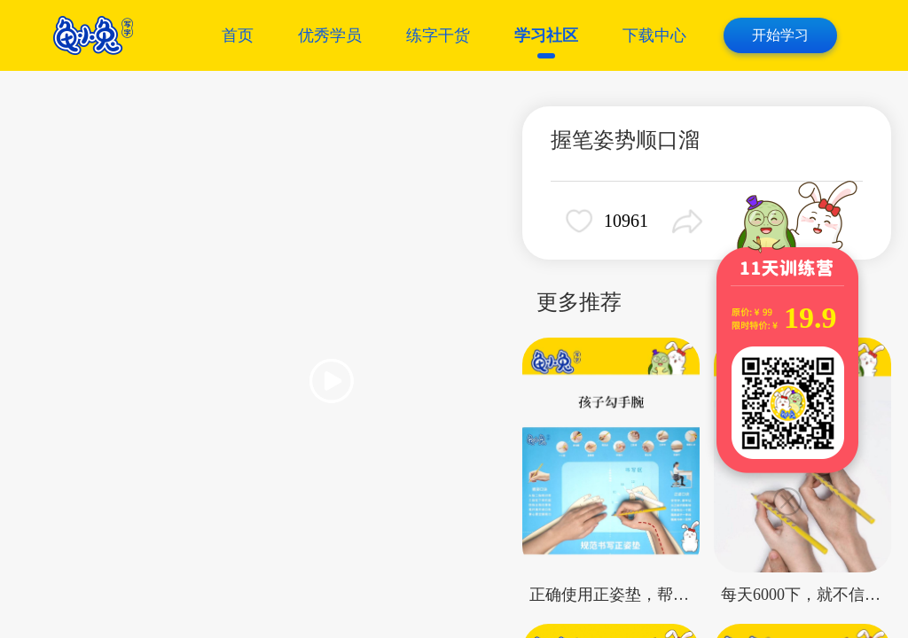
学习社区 (546, 35)
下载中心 (654, 35)
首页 (238, 35)
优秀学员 (330, 35)
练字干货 (438, 35)
